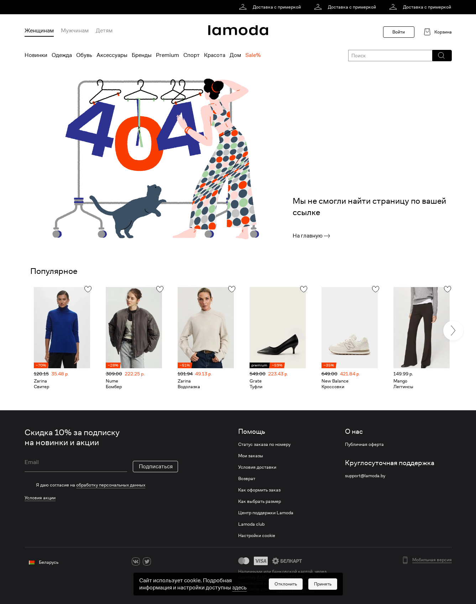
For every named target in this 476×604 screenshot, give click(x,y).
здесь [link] (239, 597)
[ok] (157, 561)
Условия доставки (257, 467)
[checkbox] (101, 485)
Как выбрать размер (259, 501)
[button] (441, 55)
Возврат (246, 478)
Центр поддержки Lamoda (265, 513)
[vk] (135, 561)
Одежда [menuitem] (62, 55)
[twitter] (146, 561)
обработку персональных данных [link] (110, 485)
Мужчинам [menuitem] (75, 30)
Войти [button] (398, 32)
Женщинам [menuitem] (39, 30)
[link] (271, 7)
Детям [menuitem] (104, 30)
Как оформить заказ (259, 490)
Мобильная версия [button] (432, 560)
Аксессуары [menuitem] (111, 55)
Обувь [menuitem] (84, 55)
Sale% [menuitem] (253, 55)
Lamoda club (251, 524)
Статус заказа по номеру (264, 444)
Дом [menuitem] (235, 55)
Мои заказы (250, 456)
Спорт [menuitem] (191, 55)
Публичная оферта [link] (364, 444)
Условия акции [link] (40, 498)
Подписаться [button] (156, 466)
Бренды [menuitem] (142, 55)
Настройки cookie (256, 535)
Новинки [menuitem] (36, 55)
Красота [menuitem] (214, 55)
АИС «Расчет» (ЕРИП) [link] (280, 577)
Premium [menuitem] (167, 55)
